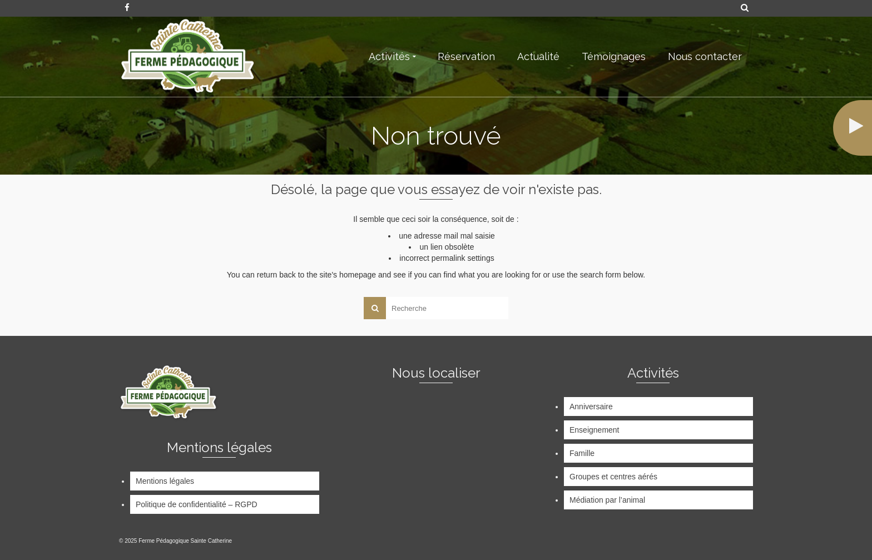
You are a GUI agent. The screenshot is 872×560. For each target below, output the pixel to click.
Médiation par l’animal (607, 499)
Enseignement (594, 429)
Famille (581, 453)
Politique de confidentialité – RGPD (196, 504)
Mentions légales (165, 481)
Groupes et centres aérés (613, 476)
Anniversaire (591, 406)
